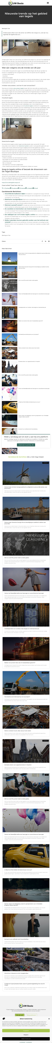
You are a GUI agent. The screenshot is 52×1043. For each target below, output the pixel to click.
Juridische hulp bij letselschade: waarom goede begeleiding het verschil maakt (24, 984)
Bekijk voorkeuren (26, 1038)
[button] (49, 1019)
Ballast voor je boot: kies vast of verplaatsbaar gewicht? (30, 320)
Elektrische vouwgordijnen (14, 199)
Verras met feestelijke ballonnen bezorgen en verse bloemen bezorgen (33, 293)
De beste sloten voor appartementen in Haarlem (29, 361)
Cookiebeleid (22, 1042)
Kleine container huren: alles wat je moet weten (28, 348)
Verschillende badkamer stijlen (15, 193)
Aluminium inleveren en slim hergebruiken (16, 973)
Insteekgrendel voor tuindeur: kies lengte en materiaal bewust (32, 307)
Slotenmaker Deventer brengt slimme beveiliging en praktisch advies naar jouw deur (25, 523)
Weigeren (26, 1034)
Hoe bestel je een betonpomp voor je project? (28, 334)
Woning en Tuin (6, 28)
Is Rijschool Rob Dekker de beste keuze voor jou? (29, 402)
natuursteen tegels (18, 88)
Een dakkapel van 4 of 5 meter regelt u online (20, 214)
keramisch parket (24, 146)
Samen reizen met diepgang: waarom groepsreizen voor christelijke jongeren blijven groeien (23, 904)
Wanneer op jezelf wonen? (13, 205)
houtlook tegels (28, 106)
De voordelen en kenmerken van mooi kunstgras (21, 209)
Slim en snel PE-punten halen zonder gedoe (28, 280)
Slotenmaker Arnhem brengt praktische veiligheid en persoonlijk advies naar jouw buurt (25, 487)
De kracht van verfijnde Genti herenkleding (27, 429)
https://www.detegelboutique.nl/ (11, 182)
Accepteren (26, 1030)
